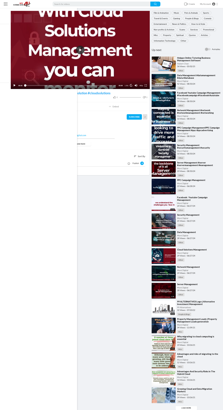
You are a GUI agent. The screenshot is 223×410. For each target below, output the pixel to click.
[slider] (72, 84)
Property (168, 35)
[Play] (17, 84)
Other (184, 40)
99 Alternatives (185, 307)
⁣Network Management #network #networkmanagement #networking (196, 111)
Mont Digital (183, 81)
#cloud (63, 92)
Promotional (209, 29)
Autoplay (216, 49)
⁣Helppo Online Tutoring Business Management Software (194, 59)
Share (48, 105)
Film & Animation (162, 13)
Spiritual (180, 35)
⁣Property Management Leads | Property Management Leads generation (198, 320)
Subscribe (134, 115)
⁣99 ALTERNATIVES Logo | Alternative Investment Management (197, 302)
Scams (183, 29)
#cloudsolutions (101, 92)
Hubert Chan (184, 63)
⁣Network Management (189, 267)
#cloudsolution (79, 92)
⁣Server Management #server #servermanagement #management (196, 163)
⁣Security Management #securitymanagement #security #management (194, 148)
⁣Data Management (187, 232)
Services (195, 29)
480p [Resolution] (141, 84)
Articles (205, 35)
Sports (207, 13)
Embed (115, 105)
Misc (157, 35)
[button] (209, 4)
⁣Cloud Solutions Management (193, 249)
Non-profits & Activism (165, 29)
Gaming (177, 18)
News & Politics (180, 24)
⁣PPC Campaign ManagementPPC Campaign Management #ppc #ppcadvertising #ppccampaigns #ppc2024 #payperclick (199, 130)
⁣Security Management (189, 215)
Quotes (193, 35)
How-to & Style (199, 24)
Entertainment (161, 24)
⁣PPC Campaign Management (192, 180)
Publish (139, 162)
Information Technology (165, 40)
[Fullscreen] (146, 84)
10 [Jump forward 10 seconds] (131, 84)
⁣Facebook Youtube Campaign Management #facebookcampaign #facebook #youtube (195, 95)
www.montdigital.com (78, 134)
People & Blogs (193, 18)
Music (177, 13)
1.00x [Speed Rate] (127, 84)
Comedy (208, 18)
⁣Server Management (188, 284)
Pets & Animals (192, 13)
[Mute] (136, 84)
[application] (82, 49)
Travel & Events (162, 18)
